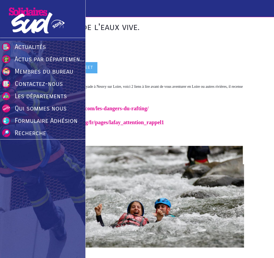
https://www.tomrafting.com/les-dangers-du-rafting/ (89, 108)
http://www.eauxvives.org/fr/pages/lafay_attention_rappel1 (97, 122)
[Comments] (237, 68)
